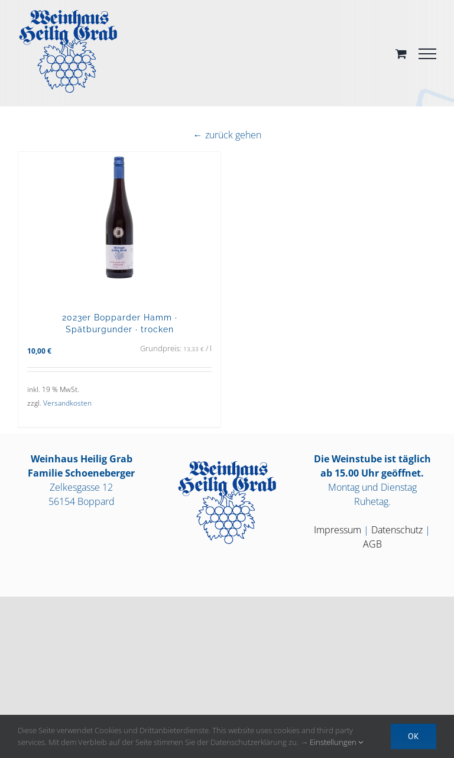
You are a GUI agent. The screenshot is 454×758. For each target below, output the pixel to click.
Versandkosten (67, 403)
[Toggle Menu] (427, 53)
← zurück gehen (227, 134)
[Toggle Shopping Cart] (401, 53)
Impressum (337, 529)
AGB (372, 543)
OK (413, 736)
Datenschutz (397, 529)
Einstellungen (336, 742)
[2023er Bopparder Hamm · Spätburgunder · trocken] (119, 226)
